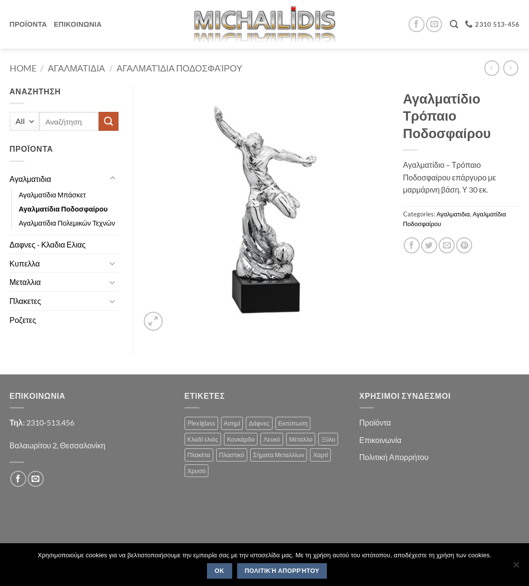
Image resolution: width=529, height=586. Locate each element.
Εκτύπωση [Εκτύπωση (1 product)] (293, 423)
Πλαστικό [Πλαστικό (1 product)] (231, 455)
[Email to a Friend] (447, 245)
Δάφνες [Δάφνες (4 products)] (259, 423)
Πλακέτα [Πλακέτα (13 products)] (199, 455)
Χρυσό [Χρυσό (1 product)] (197, 471)
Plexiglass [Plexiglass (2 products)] (201, 423)
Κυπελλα (25, 263)
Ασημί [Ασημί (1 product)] (232, 423)
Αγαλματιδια (76, 68)
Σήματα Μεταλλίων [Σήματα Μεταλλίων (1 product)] (279, 455)
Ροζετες (23, 319)
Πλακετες (25, 300)
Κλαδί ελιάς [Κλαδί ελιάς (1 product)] (203, 439)
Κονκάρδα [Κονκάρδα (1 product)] (241, 439)
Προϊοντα (28, 24)
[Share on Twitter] (429, 245)
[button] (153, 321)
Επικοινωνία (380, 439)
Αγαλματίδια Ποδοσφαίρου (179, 68)
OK (219, 571)
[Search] (454, 25)
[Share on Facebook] (412, 245)
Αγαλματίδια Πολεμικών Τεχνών (67, 223)
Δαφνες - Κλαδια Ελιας (48, 244)
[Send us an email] (434, 25)
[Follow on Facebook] (417, 25)
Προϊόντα (375, 422)
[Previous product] (510, 67)
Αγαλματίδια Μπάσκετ (52, 195)
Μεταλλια (25, 281)
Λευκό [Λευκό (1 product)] (271, 439)
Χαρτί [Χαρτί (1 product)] (320, 455)
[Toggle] (113, 178)
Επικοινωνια (78, 24)
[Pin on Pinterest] (464, 245)
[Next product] (491, 67)
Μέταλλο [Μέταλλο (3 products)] (300, 439)
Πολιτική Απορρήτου (394, 457)
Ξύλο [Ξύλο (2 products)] (328, 439)
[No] (516, 567)
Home (23, 68)
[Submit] (108, 121)
